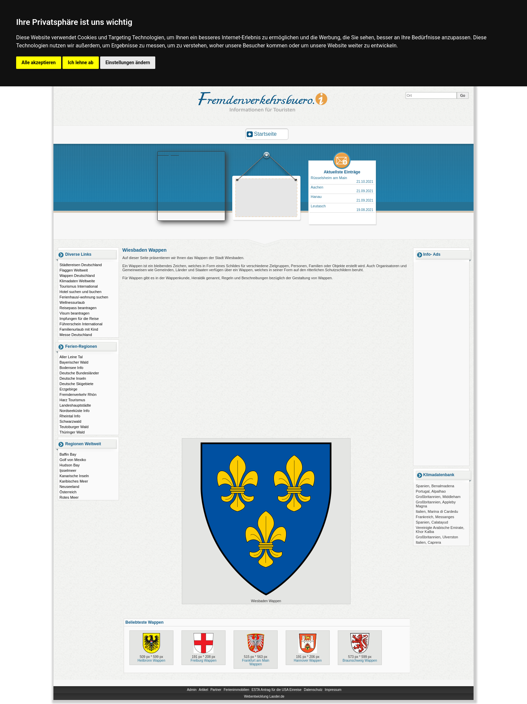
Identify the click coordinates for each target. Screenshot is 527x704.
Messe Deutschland (75, 335)
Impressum (333, 690)
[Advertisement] (266, 198)
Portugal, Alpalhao (431, 491)
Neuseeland (69, 487)
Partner (215, 690)
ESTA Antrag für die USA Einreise (276, 690)
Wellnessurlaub (72, 302)
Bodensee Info (71, 368)
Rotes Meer (69, 497)
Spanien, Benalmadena (435, 486)
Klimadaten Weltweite (77, 281)
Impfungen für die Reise (79, 319)
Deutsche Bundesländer (79, 373)
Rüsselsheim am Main (329, 178)
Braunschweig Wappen (359, 660)
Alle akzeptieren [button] (39, 62)
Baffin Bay (67, 454)
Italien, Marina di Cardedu (437, 511)
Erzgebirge (68, 389)
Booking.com (168, 154)
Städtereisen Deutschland (80, 265)
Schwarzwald (70, 421)
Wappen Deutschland (77, 276)
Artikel (203, 690)
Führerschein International (81, 324)
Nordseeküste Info (74, 411)
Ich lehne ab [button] (80, 62)
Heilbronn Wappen (151, 660)
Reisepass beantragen (77, 308)
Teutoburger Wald (73, 427)
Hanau (316, 197)
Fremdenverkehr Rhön (77, 394)
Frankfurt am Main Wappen (255, 662)
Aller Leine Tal (71, 357)
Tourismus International (78, 286)
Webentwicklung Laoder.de (264, 696)
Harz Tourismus (72, 400)
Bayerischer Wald (73, 362)
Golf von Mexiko (72, 460)
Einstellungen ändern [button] (128, 62)
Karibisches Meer (73, 481)
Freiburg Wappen (203, 660)
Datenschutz (313, 690)
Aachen (317, 187)
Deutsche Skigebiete (76, 384)
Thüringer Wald (72, 432)
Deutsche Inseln (72, 378)
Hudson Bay (69, 465)
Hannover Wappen (308, 660)
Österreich (68, 492)
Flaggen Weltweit (73, 270)
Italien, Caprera (428, 542)
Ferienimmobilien (236, 690)
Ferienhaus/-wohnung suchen (83, 297)
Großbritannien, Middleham (438, 497)
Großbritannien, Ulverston (437, 537)
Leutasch (318, 206)
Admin (191, 690)
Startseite (265, 134)
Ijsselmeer (67, 470)
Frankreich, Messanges (435, 517)
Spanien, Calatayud (432, 522)
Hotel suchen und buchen (80, 292)
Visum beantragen (74, 313)
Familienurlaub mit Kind (78, 329)
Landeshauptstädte (75, 405)
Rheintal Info (69, 416)
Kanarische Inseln (74, 476)
